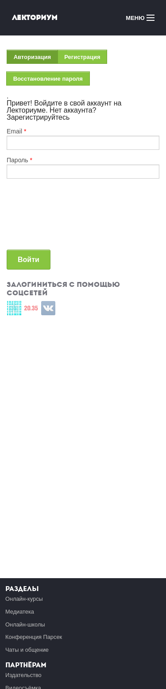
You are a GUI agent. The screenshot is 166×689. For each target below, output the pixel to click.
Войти (28, 259)
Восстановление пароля (48, 78)
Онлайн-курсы (24, 598)
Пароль (19, 160)
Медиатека (19, 611)
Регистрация (82, 57)
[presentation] (43, 218)
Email (16, 131)
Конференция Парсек (33, 637)
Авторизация (36, 59)
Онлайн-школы (25, 624)
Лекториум (35, 17)
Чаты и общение (27, 649)
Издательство (23, 675)
